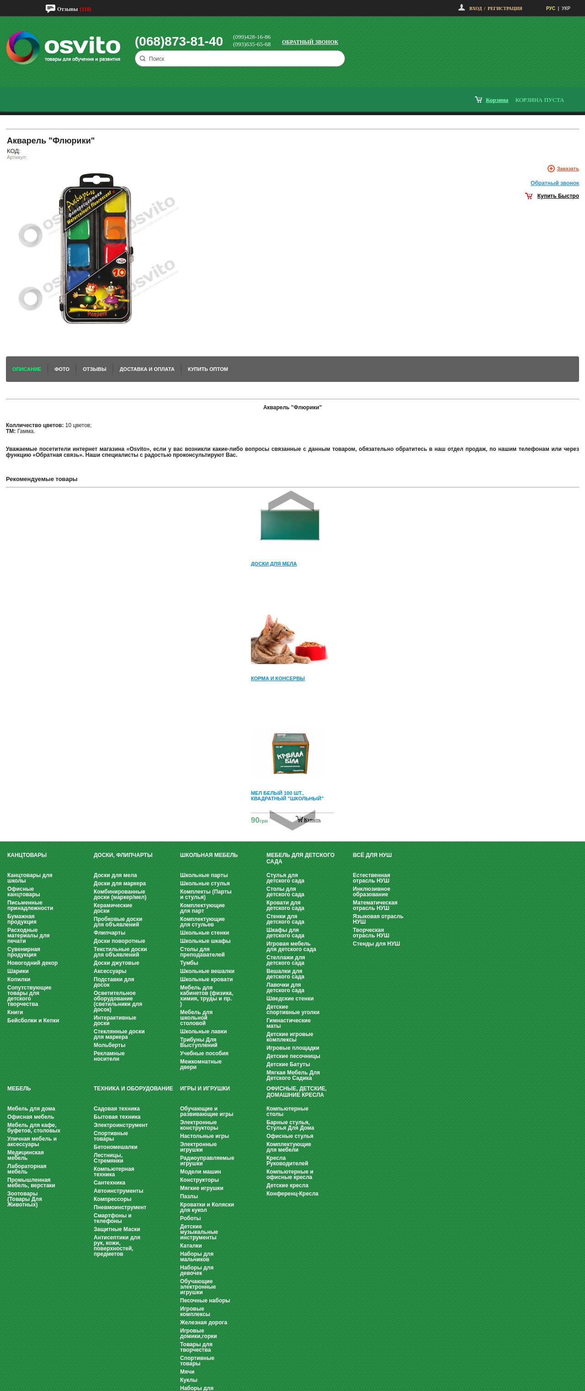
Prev (291, 501)
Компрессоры (113, 1199)
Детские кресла (287, 1185)
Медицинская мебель (25, 1155)
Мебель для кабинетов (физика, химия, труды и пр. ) (206, 995)
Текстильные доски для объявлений (120, 952)
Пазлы (189, 1196)
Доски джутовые (116, 963)
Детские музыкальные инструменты (199, 1232)
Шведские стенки (290, 998)
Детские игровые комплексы (289, 1037)
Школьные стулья (205, 883)
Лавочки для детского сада (285, 988)
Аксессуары (110, 971)
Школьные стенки (204, 933)
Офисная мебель (30, 1117)
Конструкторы (199, 1180)
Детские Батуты (288, 1064)
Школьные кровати (206, 979)
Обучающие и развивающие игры (206, 1111)
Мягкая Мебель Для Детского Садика (293, 1075)
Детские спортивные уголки (292, 1009)
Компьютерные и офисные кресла (290, 1174)
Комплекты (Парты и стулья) (206, 894)
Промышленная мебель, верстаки (31, 1183)
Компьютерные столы (287, 1111)
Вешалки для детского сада (285, 974)
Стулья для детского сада (285, 878)
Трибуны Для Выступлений (199, 1042)
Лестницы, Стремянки (108, 1158)
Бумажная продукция (22, 919)
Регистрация (505, 8)
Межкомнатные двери (201, 1064)
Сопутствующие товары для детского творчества (29, 995)
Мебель (19, 1088)
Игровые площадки (292, 1048)
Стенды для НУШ (376, 944)
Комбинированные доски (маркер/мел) (120, 894)
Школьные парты (204, 875)
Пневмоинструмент (120, 1207)
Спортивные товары (111, 1136)
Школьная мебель (209, 855)
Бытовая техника (117, 1117)
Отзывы (67, 9)
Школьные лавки (203, 1031)
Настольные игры (204, 1136)
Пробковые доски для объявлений (118, 922)
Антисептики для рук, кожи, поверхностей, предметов (117, 1245)
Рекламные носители (109, 1056)
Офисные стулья (290, 1136)
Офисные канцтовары (23, 892)
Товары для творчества (196, 1347)
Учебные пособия (204, 1053)
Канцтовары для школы (30, 878)
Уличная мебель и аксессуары (32, 1142)
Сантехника (109, 1182)
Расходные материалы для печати (28, 935)
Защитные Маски (117, 1229)
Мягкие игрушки (201, 1188)
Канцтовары (27, 855)
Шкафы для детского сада (285, 933)
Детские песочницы (293, 1056)
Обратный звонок (310, 42)
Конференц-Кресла (292, 1193)
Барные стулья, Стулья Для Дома (290, 1125)
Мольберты (109, 1045)
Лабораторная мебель (26, 1169)
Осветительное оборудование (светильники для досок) (118, 1001)
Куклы (188, 1380)
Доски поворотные (119, 941)
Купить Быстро (558, 196)
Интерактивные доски (115, 1020)
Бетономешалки (116, 1147)
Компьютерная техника (114, 1172)
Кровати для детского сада (285, 905)
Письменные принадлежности (30, 905)
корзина (497, 99)
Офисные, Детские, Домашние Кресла (296, 1091)
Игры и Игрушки (205, 1088)
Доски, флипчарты (123, 855)
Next (292, 820)
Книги (15, 1012)
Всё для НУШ (372, 855)
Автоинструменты (119, 1191)
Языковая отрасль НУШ (378, 919)
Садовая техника (117, 1108)
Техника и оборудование (133, 1088)
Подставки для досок (114, 982)
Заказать (568, 168)
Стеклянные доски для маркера (119, 1034)
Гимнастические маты (288, 1023)
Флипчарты (109, 933)
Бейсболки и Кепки (33, 1020)
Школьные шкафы (205, 941)
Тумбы (189, 963)
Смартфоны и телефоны (113, 1218)
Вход (475, 8)
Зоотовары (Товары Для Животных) (24, 1199)
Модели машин (200, 1172)
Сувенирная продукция (23, 952)
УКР (566, 8)
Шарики (18, 971)
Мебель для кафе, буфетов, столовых (33, 1128)
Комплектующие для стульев (202, 922)
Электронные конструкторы (199, 1125)
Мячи (187, 1372)
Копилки (18, 979)
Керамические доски (113, 908)
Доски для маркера (120, 883)
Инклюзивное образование (371, 892)
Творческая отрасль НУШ (371, 933)
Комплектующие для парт (202, 908)
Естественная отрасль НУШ (371, 878)
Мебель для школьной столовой (196, 1017)
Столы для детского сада (285, 892)
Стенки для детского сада (285, 919)
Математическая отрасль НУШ (375, 905)
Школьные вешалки (207, 971)
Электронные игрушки (198, 1147)
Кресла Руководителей (287, 1161)
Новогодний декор (32, 963)
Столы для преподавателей (202, 952)
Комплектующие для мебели (288, 1147)
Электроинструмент (121, 1125)
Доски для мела (115, 875)
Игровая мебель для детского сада (291, 946)
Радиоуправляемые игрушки (207, 1161)
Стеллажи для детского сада (285, 960)
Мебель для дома (31, 1108)
